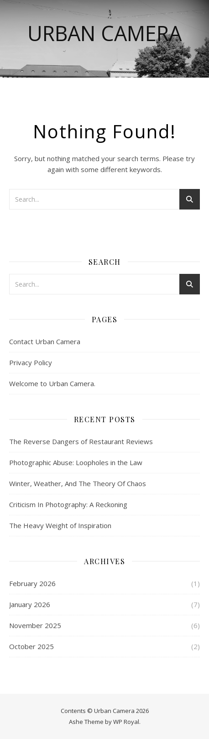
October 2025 (31, 646)
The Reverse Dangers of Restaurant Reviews (81, 441)
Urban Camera (104, 33)
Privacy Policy (30, 362)
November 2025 (35, 625)
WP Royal (126, 722)
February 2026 (32, 583)
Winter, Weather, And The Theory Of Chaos (77, 483)
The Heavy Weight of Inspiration (60, 525)
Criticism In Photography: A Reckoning (68, 504)
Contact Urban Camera (44, 341)
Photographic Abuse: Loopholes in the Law (75, 462)
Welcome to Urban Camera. (52, 383)
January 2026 (29, 604)
